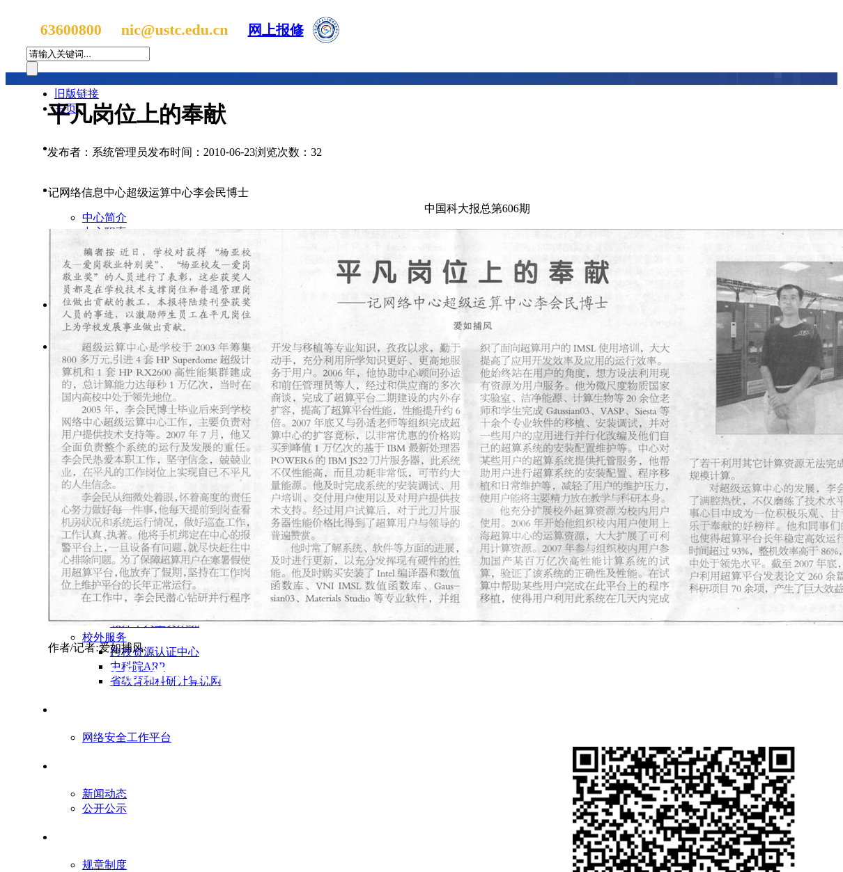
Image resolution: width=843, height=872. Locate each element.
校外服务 (104, 637)
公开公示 (104, 808)
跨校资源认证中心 (154, 652)
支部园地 (87, 766)
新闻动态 (104, 794)
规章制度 (104, 865)
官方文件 (87, 837)
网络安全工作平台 (126, 737)
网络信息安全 (98, 709)
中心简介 (104, 217)
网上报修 (276, 30)
